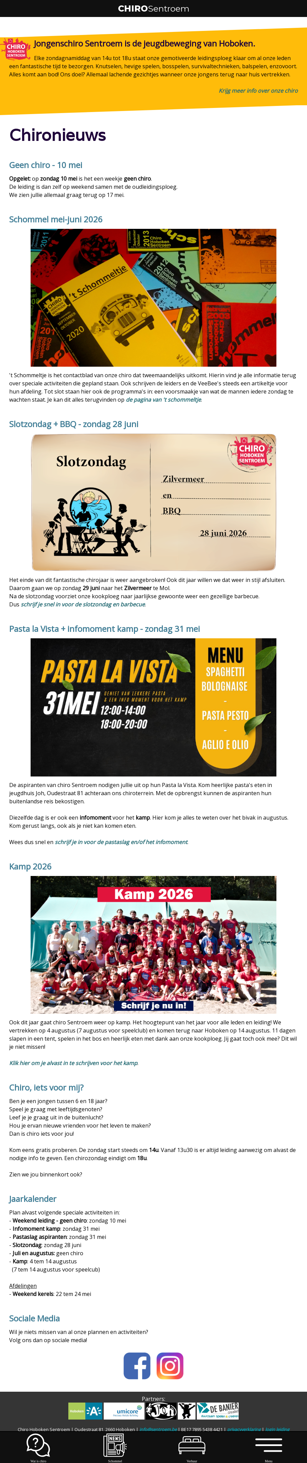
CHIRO (153, 8)
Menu (268, 1459)
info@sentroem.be (158, 1429)
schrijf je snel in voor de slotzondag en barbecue (83, 604)
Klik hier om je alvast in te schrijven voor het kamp (73, 1063)
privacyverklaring (244, 1429)
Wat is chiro (38, 1459)
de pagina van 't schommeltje (163, 399)
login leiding (277, 1429)
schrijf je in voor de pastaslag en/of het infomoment (121, 842)
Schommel (115, 1459)
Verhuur (191, 1459)
